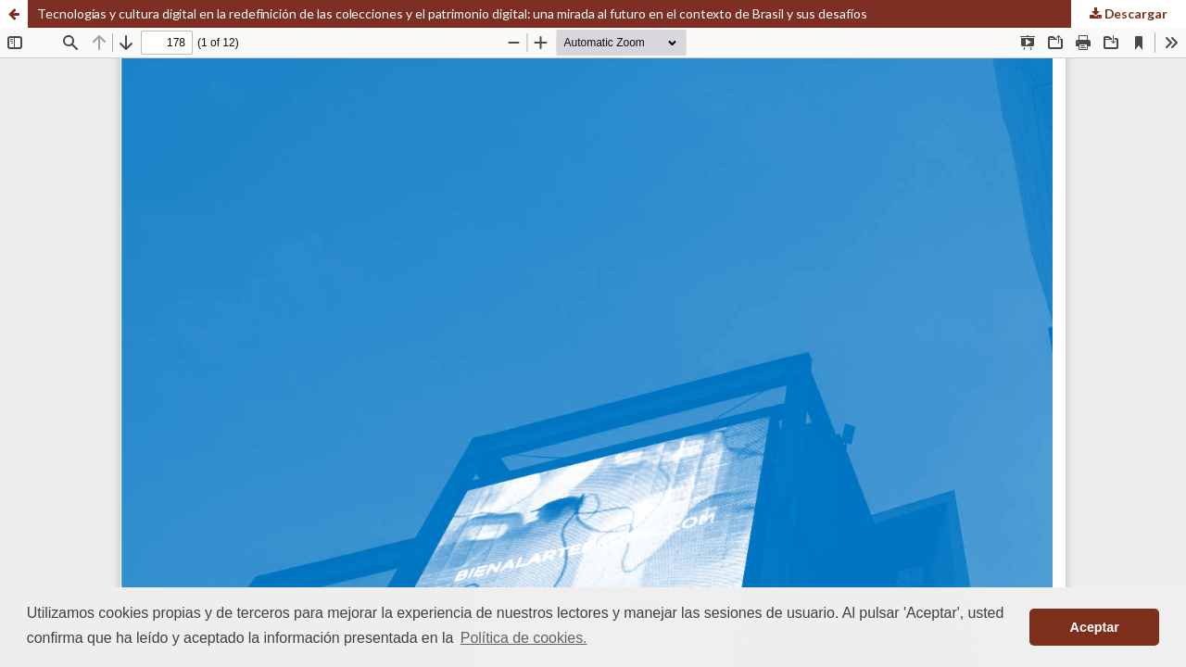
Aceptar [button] (1094, 627)
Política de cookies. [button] (524, 638)
